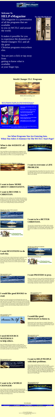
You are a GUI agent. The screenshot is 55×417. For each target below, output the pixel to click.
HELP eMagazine (40, 405)
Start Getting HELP (28, 405)
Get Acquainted (17, 405)
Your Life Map (49, 405)
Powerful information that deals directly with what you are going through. (27, 112)
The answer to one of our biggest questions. (28, 109)
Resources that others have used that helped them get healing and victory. (28, 118)
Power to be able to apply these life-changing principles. (26, 115)
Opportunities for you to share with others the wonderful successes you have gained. (28, 121)
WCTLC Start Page (7, 405)
